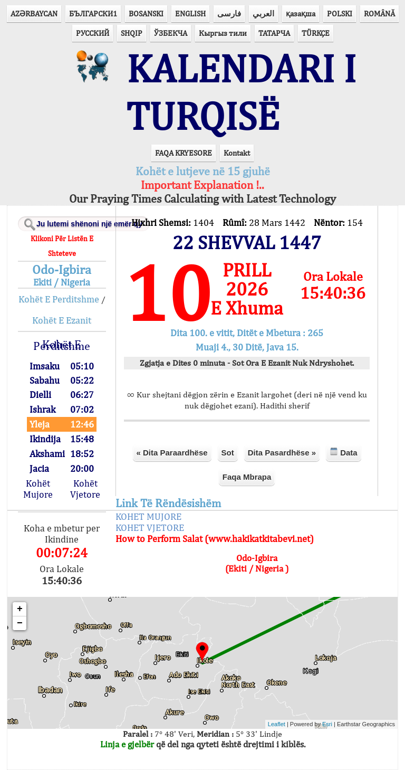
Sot (227, 452)
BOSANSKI (146, 13)
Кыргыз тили (223, 32)
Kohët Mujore (38, 489)
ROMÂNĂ (379, 13)
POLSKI (339, 13)
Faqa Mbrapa (247, 476)
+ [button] (20, 609)
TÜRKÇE (316, 32)
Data (344, 452)
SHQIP (131, 32)
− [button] (20, 623)
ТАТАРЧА (274, 32)
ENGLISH (190, 13)
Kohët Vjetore (85, 489)
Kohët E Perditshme (58, 299)
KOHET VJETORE (149, 527)
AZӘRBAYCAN (34, 13)
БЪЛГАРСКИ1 (93, 13)
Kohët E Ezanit (61, 320)
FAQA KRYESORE (183, 152)
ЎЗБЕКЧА (170, 32)
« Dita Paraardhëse (172, 452)
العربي (263, 13)
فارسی (229, 13)
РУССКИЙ (92, 32)
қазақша (300, 13)
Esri (327, 724)
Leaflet (276, 724)
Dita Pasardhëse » (282, 452)
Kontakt (237, 152)
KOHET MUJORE (148, 516)
